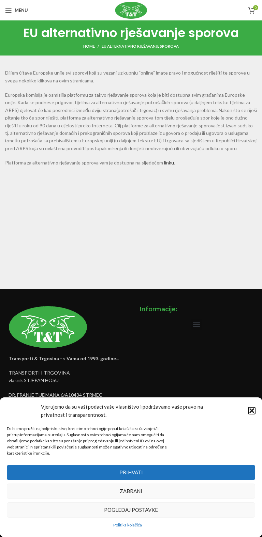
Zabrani (131, 491)
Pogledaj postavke (131, 510)
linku (169, 162)
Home (89, 46)
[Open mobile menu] (16, 10)
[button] (251, 410)
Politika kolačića (127, 524)
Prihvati (131, 472)
